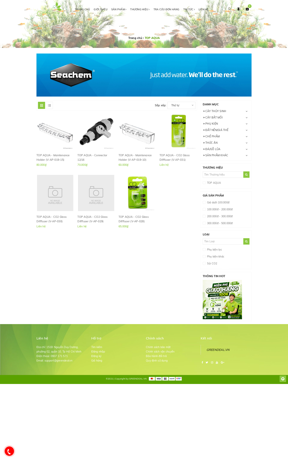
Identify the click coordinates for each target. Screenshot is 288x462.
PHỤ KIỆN (211, 124)
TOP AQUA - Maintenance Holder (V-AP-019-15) (53, 157)
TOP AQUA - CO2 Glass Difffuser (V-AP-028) (134, 219)
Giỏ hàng (96, 360)
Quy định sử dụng (157, 360)
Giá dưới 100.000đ (217, 202)
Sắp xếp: (160, 105)
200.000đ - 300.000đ (219, 216)
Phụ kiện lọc (214, 249)
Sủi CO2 (211, 263)
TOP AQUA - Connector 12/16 (92, 157)
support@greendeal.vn (58, 360)
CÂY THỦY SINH (215, 111)
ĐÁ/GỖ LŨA (212, 149)
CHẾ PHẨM (212, 136)
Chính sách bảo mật (158, 347)
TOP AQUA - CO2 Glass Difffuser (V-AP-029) (92, 219)
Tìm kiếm (96, 347)
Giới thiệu (101, 9)
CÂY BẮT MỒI (213, 117)
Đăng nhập (98, 351)
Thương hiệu (140, 9)
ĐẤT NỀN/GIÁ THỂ (216, 130)
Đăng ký (96, 356)
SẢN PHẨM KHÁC (216, 155)
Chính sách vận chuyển (160, 351)
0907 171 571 (59, 356)
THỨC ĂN (210, 143)
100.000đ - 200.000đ (219, 209)
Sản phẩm (119, 9)
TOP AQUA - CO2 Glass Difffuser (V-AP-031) (175, 157)
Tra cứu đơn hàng (167, 9)
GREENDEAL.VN (218, 350)
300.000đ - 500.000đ (219, 223)
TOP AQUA (213, 183)
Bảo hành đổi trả (156, 356)
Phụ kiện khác (215, 256)
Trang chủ (82, 9)
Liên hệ (203, 9)
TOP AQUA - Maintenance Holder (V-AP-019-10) (135, 157)
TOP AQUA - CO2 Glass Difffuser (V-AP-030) (51, 219)
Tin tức (189, 9)
